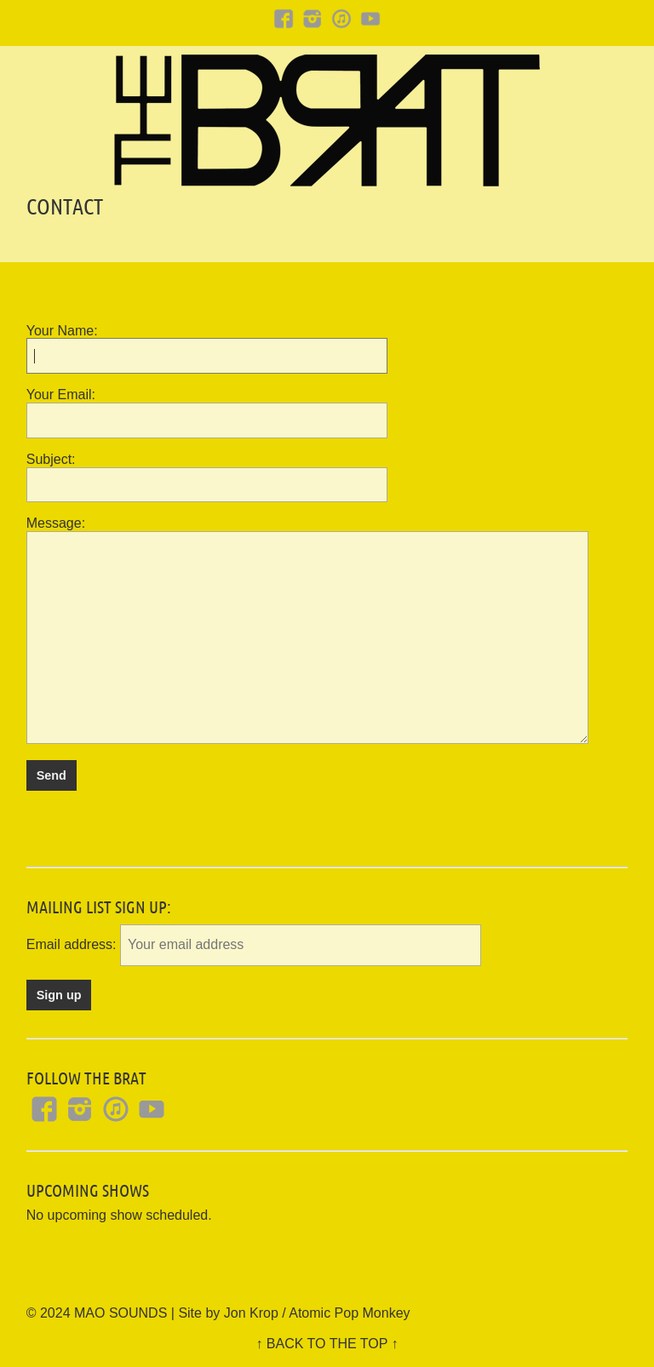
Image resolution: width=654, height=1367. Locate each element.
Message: (55, 523)
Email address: (73, 944)
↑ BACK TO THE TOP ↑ (326, 1343)
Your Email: (60, 394)
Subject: (51, 459)
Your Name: (62, 330)
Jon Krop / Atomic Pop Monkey (317, 1313)
